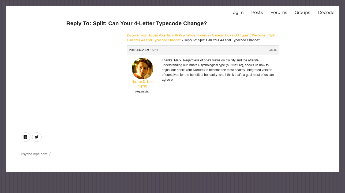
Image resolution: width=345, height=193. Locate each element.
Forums (279, 12)
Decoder (327, 12)
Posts (257, 12)
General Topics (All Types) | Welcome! (239, 35)
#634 (273, 50)
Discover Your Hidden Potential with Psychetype (161, 35)
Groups (302, 12)
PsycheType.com (34, 154)
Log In (237, 12)
